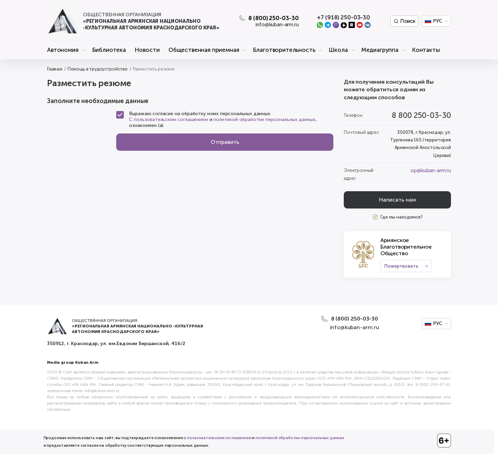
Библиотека (109, 49)
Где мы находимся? (401, 217)
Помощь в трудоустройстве (97, 69)
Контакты (426, 49)
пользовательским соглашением (219, 438)
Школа (338, 49)
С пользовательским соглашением (168, 119)
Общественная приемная (203, 49)
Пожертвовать (401, 266)
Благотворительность (284, 49)
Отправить (225, 142)
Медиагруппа (379, 49)
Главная (54, 69)
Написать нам (397, 199)
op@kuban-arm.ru (431, 170)
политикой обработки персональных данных (264, 119)
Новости (147, 49)
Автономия (63, 49)
